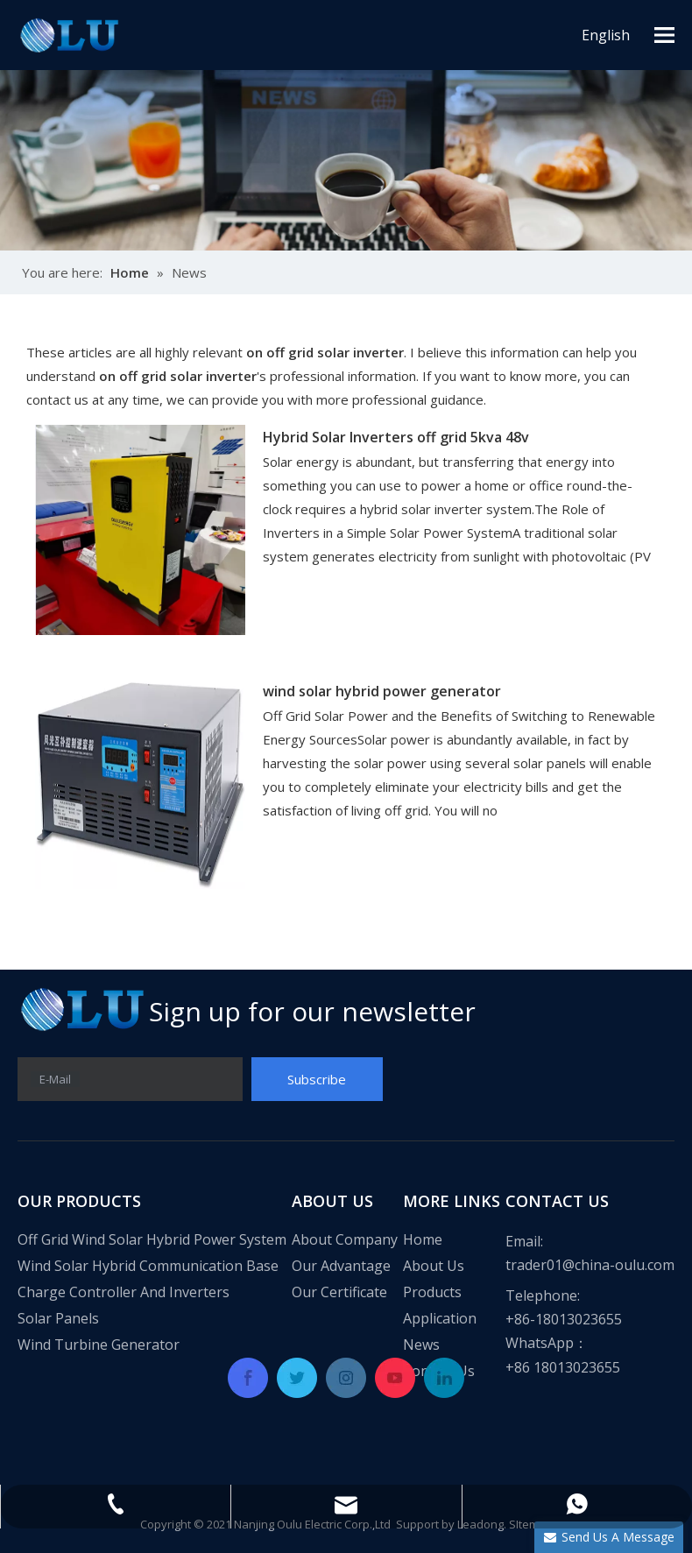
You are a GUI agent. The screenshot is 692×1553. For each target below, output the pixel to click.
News (421, 1344)
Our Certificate (339, 1292)
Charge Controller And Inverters (123, 1292)
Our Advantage (341, 1265)
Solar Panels (58, 1318)
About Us (433, 1265)
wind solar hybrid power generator (382, 691)
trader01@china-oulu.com (589, 1264)
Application (440, 1318)
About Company (345, 1239)
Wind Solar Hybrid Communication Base (148, 1265)
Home (422, 1239)
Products (432, 1292)
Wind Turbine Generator (99, 1344)
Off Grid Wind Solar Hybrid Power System (152, 1239)
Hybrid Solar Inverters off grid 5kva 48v (396, 437)
